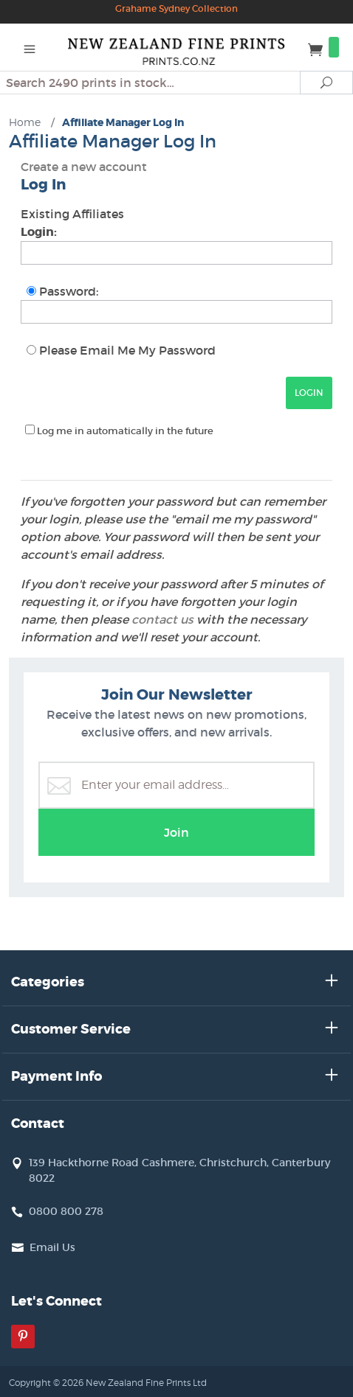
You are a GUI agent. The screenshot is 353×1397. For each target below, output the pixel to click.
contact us (162, 619)
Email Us (52, 1247)
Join (176, 832)
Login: (39, 232)
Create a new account (84, 166)
